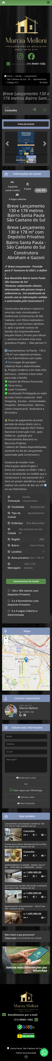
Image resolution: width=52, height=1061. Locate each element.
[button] (8, 143)
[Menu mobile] (2, 2)
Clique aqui (10, 938)
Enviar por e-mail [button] (26, 777)
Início (8, 76)
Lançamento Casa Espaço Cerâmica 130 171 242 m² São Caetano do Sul (24, 824)
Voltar (44, 82)
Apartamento (39, 79)
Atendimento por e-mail (19, 1014)
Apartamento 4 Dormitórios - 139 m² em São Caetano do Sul (25, 907)
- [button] (6, 643)
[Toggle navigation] (48, 2)
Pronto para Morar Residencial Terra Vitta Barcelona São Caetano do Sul (25, 845)
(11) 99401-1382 (36, 63)
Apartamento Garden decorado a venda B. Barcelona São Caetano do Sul (26, 886)
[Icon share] (20, 56)
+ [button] (6, 638)
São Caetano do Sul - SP (18, 79)
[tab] (13, 124)
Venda (18, 76)
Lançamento (30, 76)
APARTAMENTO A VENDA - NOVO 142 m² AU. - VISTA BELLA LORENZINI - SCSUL (25, 866)
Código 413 (12, 82)
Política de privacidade (26, 1053)
